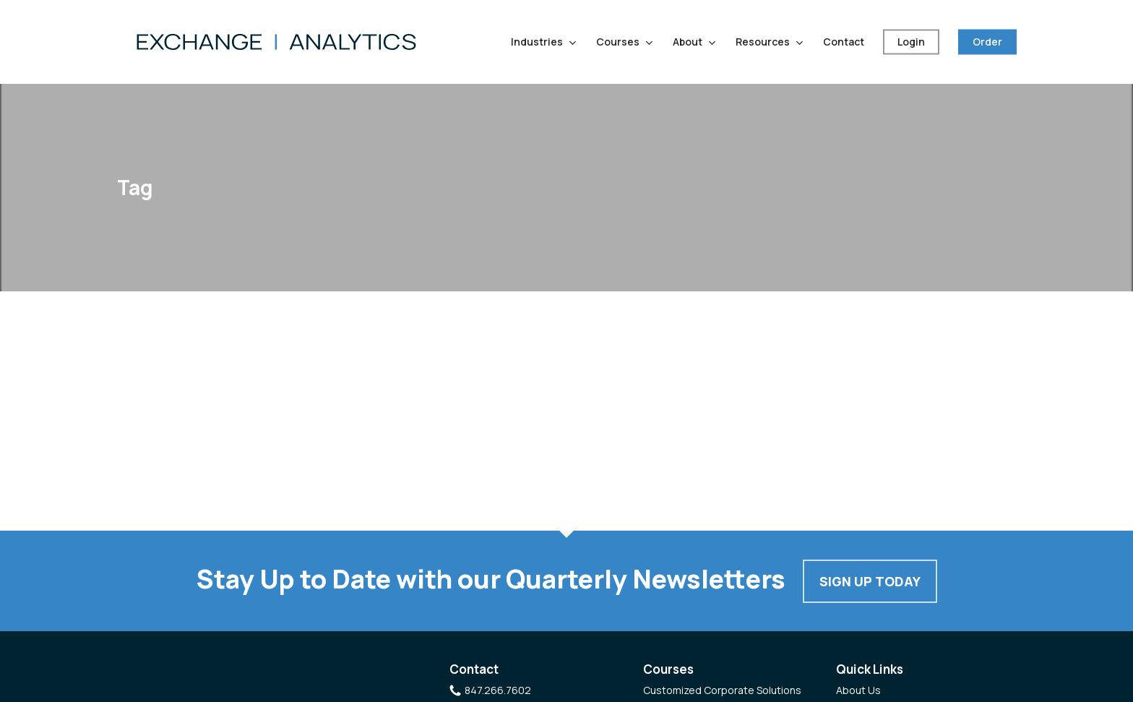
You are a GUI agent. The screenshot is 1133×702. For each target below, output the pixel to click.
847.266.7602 (498, 690)
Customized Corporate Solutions (722, 690)
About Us (858, 690)
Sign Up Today (870, 581)
